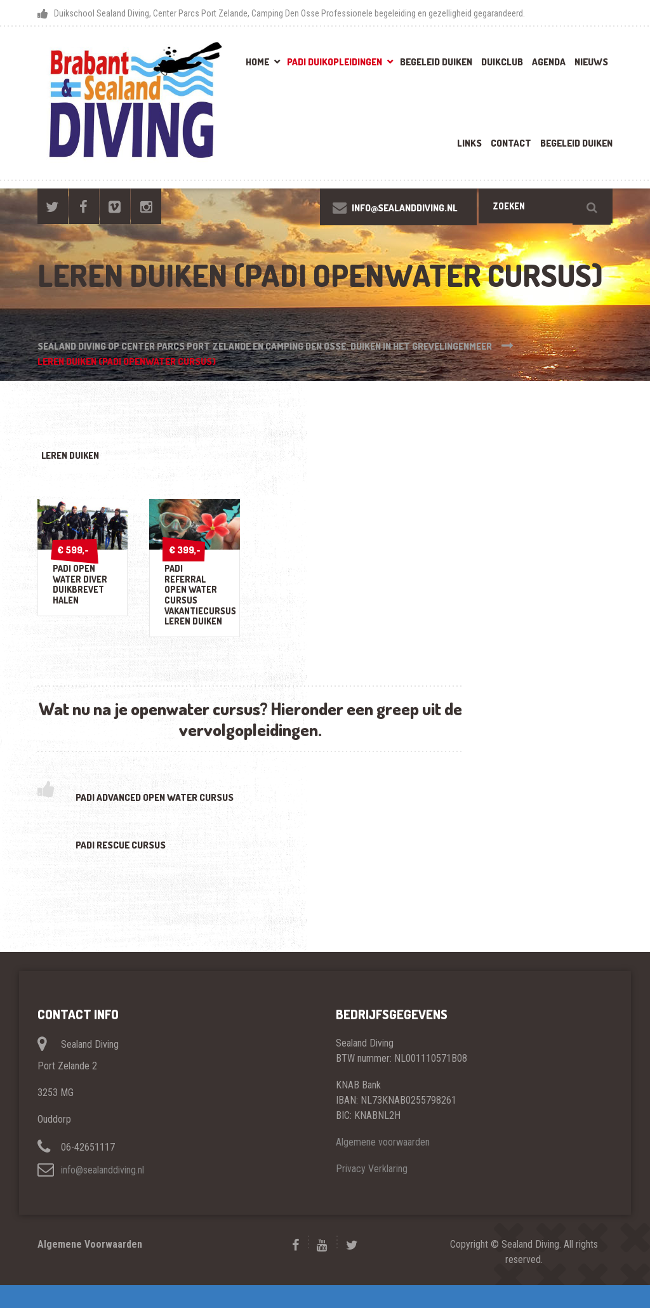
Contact (511, 143)
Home (257, 62)
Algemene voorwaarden (383, 1165)
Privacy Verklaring (372, 1192)
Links (469, 143)
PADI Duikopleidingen (334, 62)
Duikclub (502, 62)
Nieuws (591, 62)
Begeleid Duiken (436, 62)
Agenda (549, 62)
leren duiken (79, 457)
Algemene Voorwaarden (89, 1267)
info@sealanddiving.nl (102, 1193)
